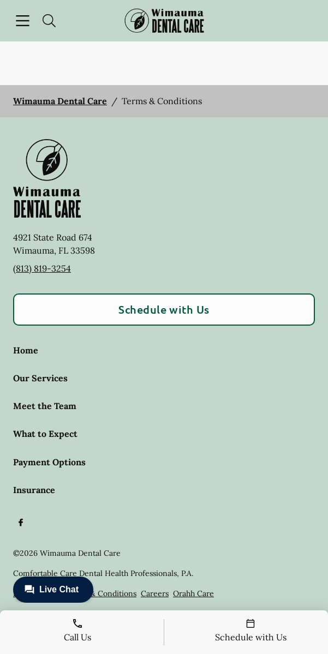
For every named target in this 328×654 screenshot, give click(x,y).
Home (25, 350)
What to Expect (45, 433)
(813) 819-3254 (42, 268)
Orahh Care (193, 593)
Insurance (34, 489)
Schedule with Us (164, 309)
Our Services (40, 378)
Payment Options (49, 462)
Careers (155, 593)
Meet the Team (44, 405)
